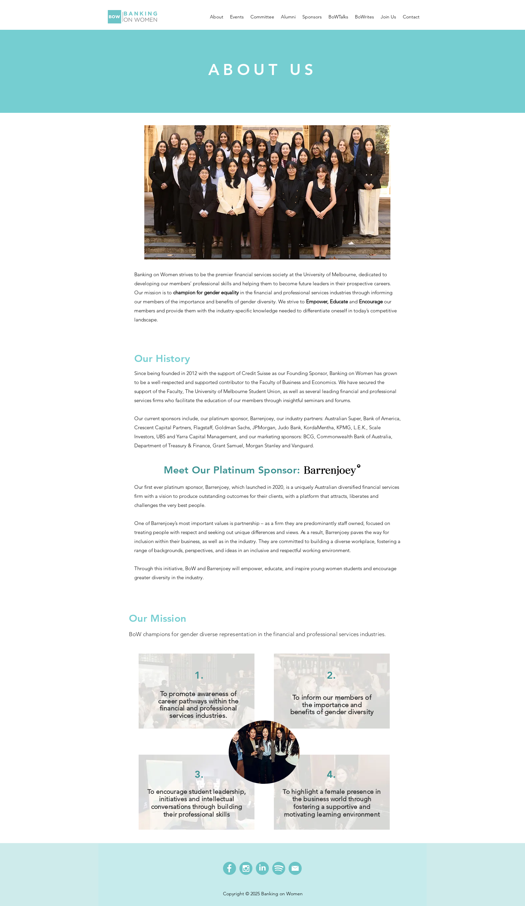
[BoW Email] (295, 868)
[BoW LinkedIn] (262, 868)
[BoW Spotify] (278, 868)
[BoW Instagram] (245, 868)
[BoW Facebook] (229, 868)
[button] (217, 17)
